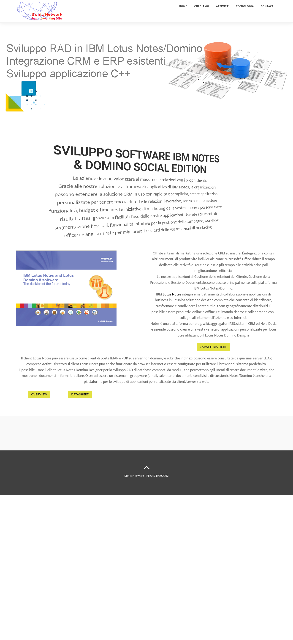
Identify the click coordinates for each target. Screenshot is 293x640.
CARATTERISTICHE (213, 347)
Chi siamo (201, 10)
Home (183, 10)
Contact (267, 10)
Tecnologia (245, 10)
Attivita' (222, 10)
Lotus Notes (172, 294)
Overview (39, 394)
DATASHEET (80, 394)
